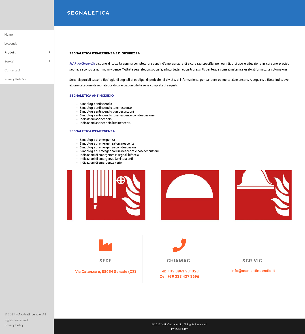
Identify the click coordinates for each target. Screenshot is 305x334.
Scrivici (253, 260)
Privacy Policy (13, 325)
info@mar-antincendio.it (253, 270)
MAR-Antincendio (28, 314)
